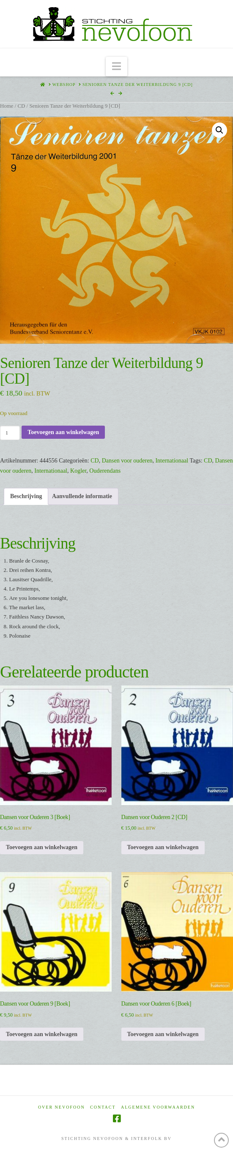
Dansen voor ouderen (127, 460)
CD (21, 106)
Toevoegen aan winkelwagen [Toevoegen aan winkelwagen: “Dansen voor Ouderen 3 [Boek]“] (41, 847)
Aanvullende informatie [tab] (82, 496)
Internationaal (171, 460)
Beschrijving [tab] (26, 496)
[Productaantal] (10, 433)
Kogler (78, 471)
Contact (102, 1107)
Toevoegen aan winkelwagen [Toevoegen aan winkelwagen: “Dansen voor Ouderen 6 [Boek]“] (163, 1034)
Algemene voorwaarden (158, 1107)
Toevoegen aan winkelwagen (63, 432)
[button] (116, 67)
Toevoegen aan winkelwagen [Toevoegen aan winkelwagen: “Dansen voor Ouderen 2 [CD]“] (163, 847)
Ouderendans (105, 471)
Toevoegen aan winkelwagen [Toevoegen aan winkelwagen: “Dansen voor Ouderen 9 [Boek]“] (41, 1034)
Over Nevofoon (61, 1107)
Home (6, 106)
